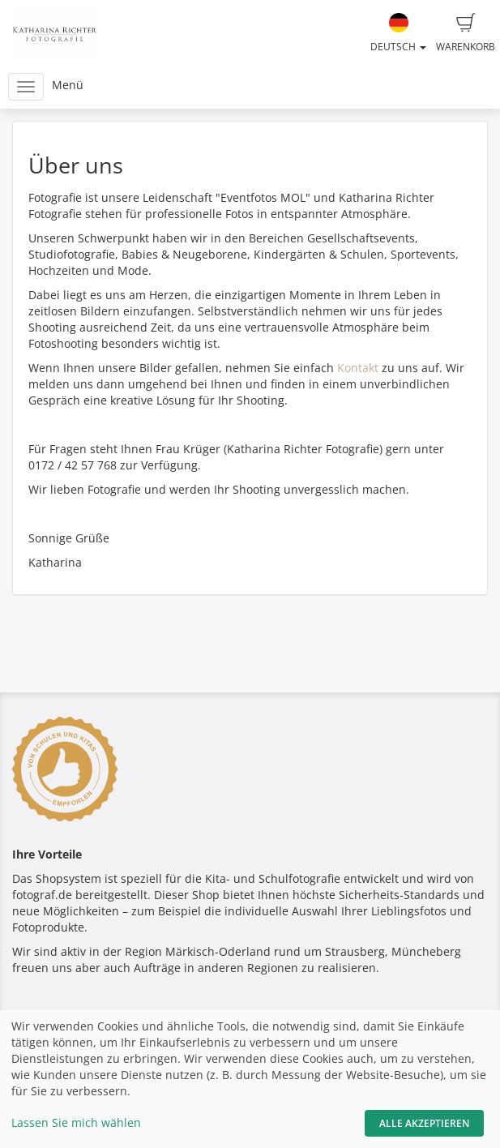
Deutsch (398, 33)
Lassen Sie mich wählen (76, 1122)
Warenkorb (465, 33)
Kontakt (357, 367)
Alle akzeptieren (424, 1123)
